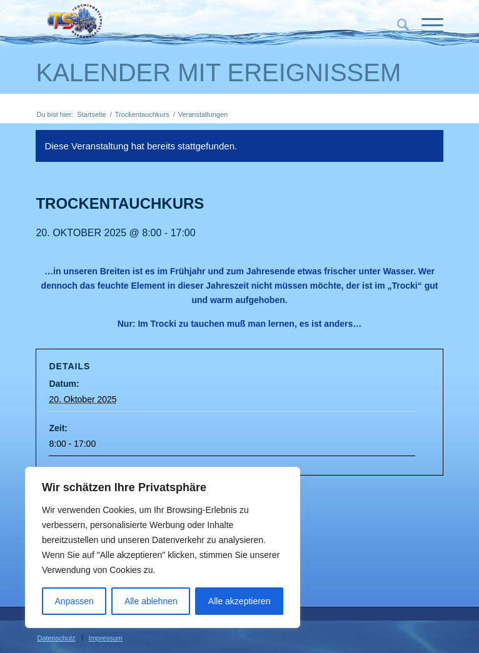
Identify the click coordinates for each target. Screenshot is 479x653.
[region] (162, 547)
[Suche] (397, 25)
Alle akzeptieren (239, 601)
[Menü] (426, 25)
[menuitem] (397, 25)
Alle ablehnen (151, 601)
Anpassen (74, 601)
